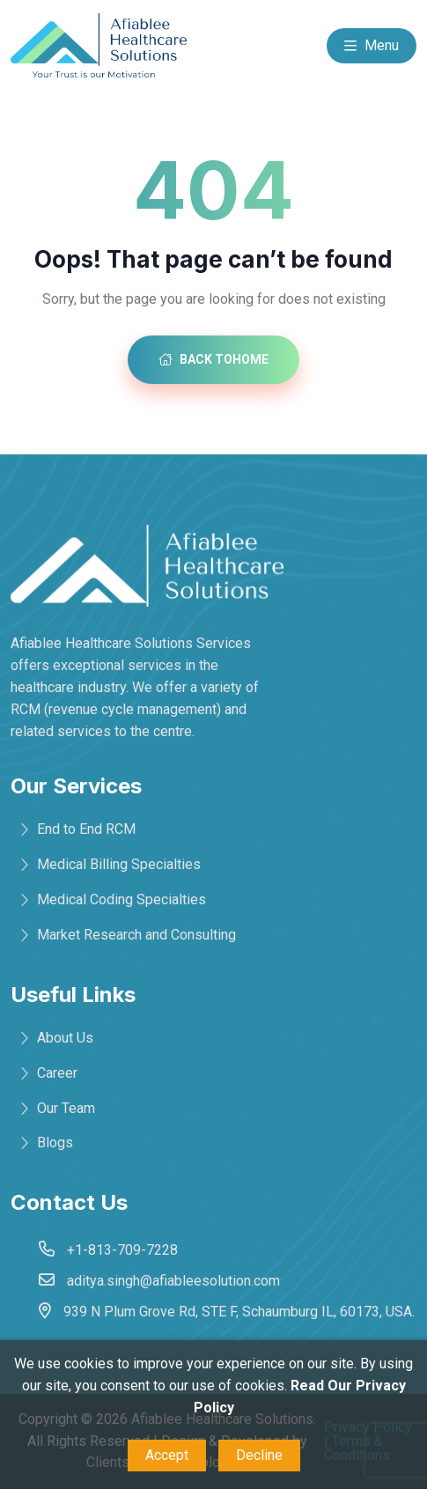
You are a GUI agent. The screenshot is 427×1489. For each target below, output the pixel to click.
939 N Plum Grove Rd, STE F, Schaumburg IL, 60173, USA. (239, 1311)
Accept (166, 1455)
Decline (259, 1455)
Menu (371, 46)
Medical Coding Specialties (121, 899)
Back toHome (213, 359)
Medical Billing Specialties (119, 864)
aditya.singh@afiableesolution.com (173, 1280)
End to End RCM (86, 829)
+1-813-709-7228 (122, 1250)
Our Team (66, 1108)
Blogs (55, 1142)
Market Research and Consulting (136, 934)
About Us (65, 1037)
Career (57, 1073)
